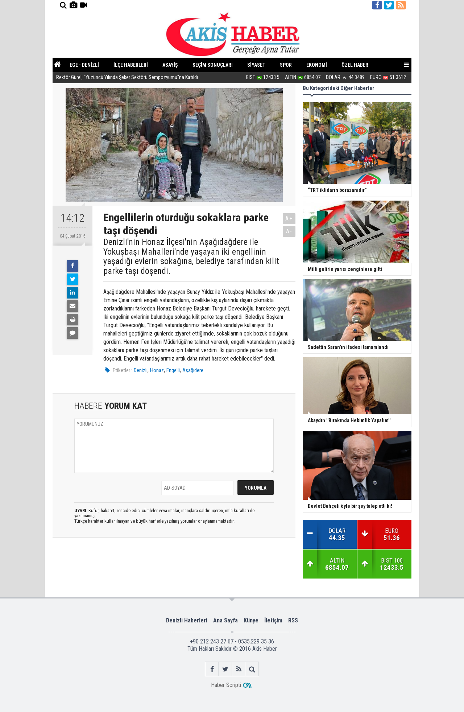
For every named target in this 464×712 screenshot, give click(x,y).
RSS (293, 620)
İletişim (273, 620)
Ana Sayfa (225, 620)
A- (289, 231)
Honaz (157, 370)
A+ (289, 218)
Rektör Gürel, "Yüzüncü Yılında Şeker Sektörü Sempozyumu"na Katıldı (127, 78)
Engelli (173, 370)
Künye (251, 620)
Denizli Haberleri (186, 620)
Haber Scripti (226, 685)
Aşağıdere (192, 370)
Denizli (141, 370)
